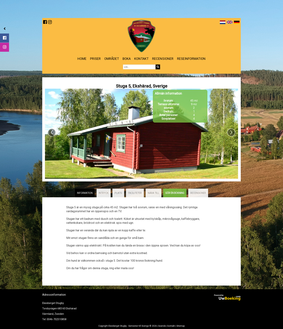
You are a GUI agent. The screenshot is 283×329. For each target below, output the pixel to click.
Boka (127, 59)
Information (85, 193)
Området (111, 59)
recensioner (198, 193)
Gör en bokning (174, 193)
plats (118, 193)
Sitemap (181, 326)
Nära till (153, 193)
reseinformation (191, 59)
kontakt (141, 59)
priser (95, 59)
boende (162, 326)
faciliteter (135, 193)
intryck (103, 193)
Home (81, 59)
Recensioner (162, 59)
